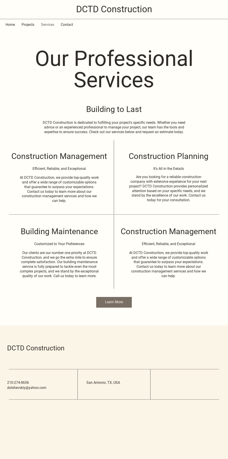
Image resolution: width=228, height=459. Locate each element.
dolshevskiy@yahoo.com (26, 388)
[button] (114, 302)
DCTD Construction (36, 348)
